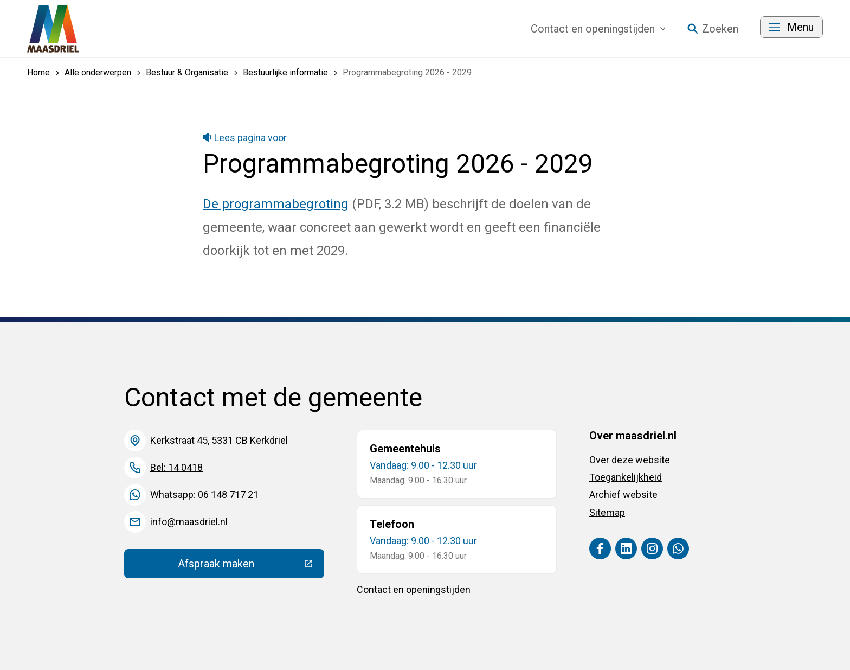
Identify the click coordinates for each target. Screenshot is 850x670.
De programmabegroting (276, 204)
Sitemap (607, 512)
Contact (598, 28)
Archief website (623, 494)
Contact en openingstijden (414, 589)
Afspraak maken (251, 566)
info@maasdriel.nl (189, 521)
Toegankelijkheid (625, 477)
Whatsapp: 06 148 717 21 (204, 494)
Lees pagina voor (245, 137)
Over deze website (629, 459)
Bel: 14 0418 (176, 467)
